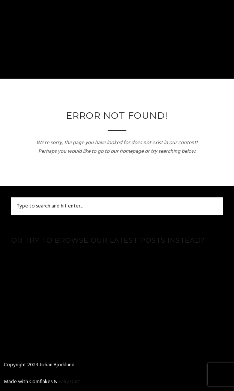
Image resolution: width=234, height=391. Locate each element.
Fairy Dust (69, 382)
